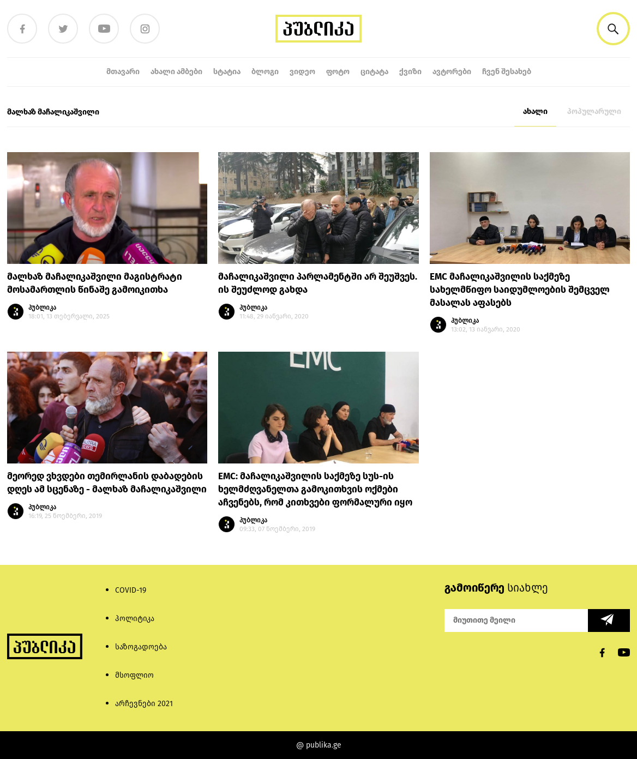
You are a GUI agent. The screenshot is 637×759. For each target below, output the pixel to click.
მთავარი (123, 71)
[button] (613, 28)
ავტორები (451, 71)
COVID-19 (130, 590)
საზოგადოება (141, 647)
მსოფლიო (134, 675)
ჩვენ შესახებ (506, 71)
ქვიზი (410, 71)
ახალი (535, 111)
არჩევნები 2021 (144, 703)
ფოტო (338, 71)
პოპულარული (594, 111)
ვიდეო (302, 71)
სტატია (227, 71)
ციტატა (374, 71)
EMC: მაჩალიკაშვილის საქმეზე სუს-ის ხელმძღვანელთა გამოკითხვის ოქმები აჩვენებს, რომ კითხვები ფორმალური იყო (315, 489)
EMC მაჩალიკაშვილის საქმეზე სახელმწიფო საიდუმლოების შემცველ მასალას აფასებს (520, 290)
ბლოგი (265, 71)
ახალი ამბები (176, 71)
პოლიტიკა (134, 618)
